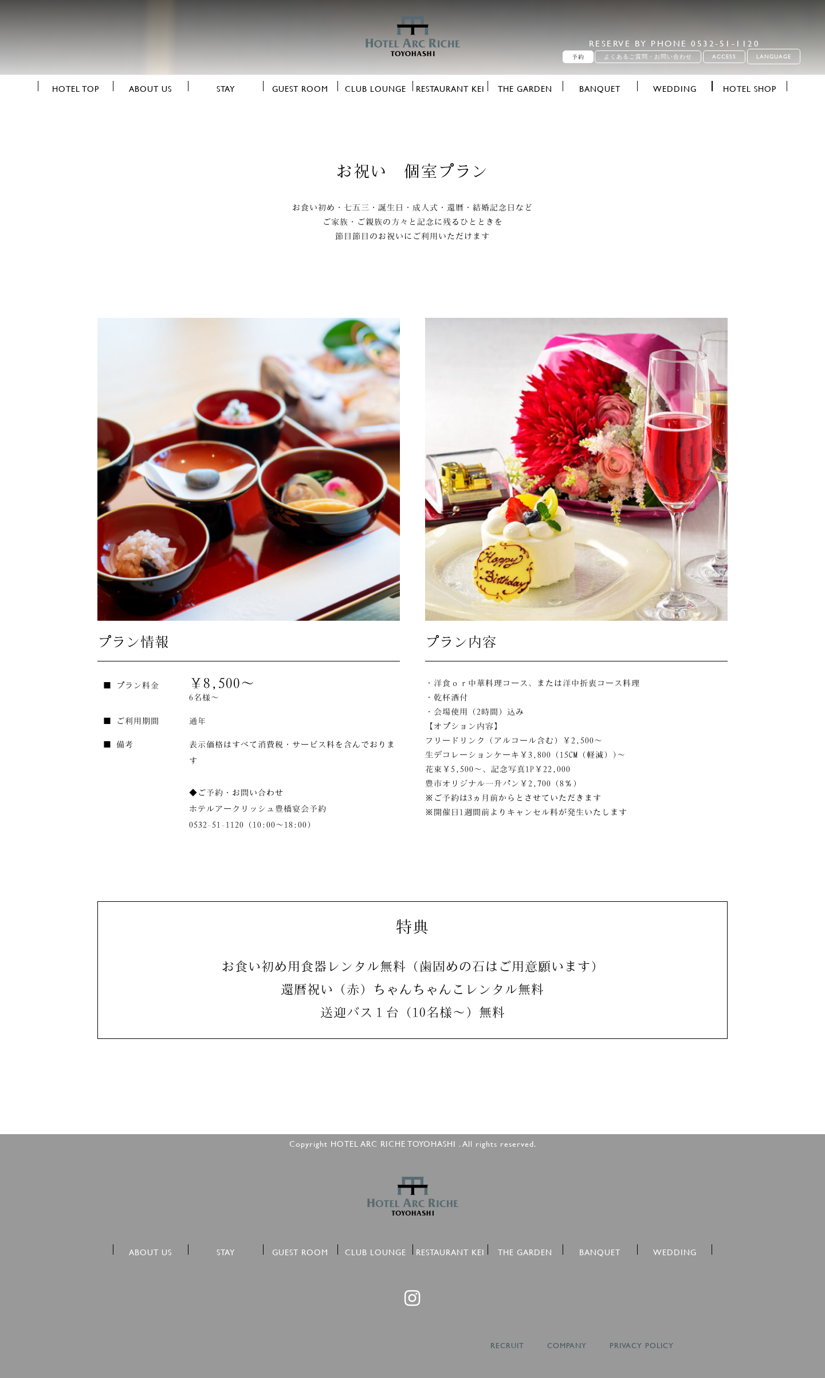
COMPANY (567, 1345)
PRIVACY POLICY (642, 1345)
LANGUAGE (773, 56)
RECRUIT (507, 1345)
